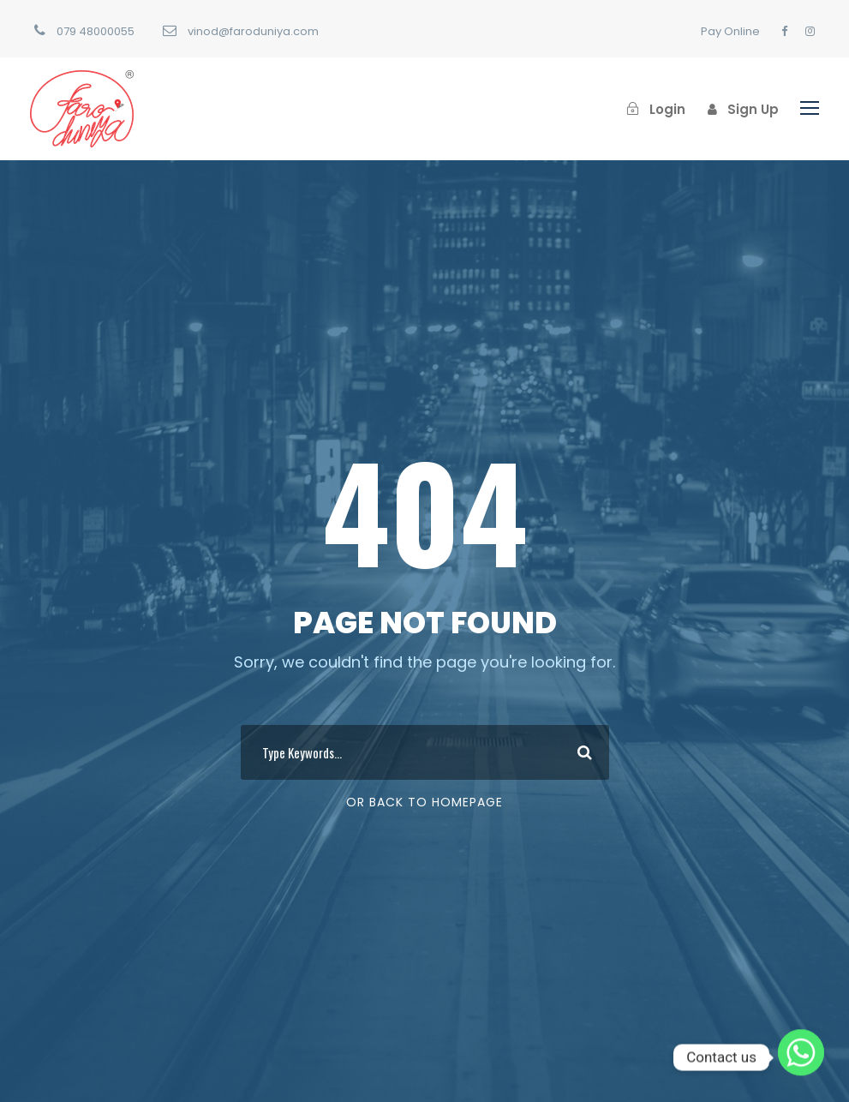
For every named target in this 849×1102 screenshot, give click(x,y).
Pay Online (730, 31)
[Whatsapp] (801, 1057)
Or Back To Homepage (424, 802)
